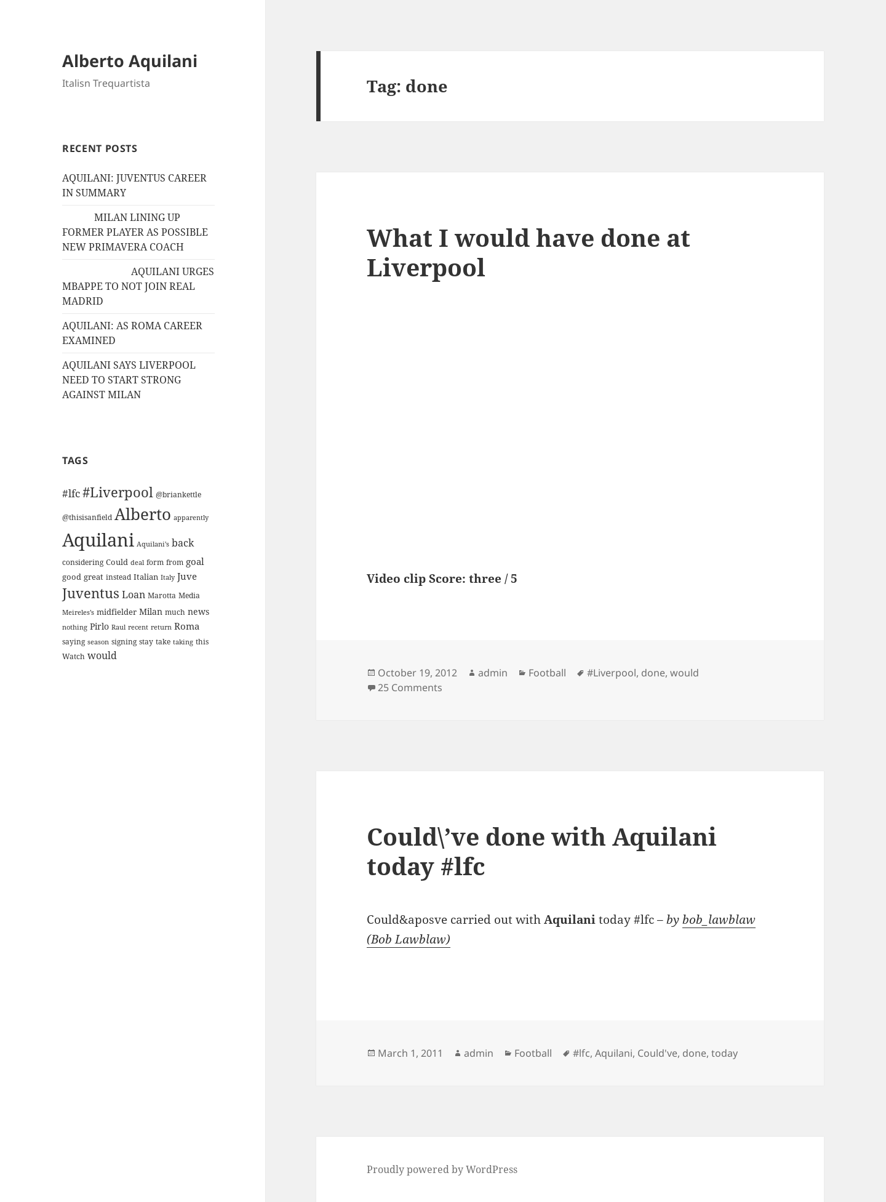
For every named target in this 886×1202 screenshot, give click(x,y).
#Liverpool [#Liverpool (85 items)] (117, 492)
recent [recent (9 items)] (138, 627)
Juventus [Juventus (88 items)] (90, 593)
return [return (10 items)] (161, 626)
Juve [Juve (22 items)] (187, 576)
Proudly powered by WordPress (442, 1169)
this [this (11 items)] (202, 641)
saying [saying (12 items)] (73, 641)
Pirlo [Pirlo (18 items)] (99, 626)
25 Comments (410, 687)
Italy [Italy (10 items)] (168, 577)
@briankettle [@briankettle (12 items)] (178, 494)
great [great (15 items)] (93, 576)
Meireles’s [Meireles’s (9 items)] (78, 612)
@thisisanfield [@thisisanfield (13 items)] (87, 517)
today (724, 1053)
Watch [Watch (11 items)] (73, 656)
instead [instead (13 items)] (118, 577)
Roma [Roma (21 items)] (186, 626)
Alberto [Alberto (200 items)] (142, 514)
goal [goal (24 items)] (195, 561)
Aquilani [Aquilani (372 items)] (98, 539)
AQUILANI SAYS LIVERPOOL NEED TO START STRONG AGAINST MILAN (129, 379)
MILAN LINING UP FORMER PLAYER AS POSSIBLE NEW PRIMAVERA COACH (135, 232)
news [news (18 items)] (198, 611)
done (653, 672)
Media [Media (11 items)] (189, 595)
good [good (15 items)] (71, 576)
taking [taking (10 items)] (183, 641)
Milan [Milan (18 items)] (150, 611)
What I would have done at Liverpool (528, 252)
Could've (657, 1053)
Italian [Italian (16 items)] (146, 576)
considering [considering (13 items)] (82, 562)
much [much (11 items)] (175, 612)
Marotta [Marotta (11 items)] (162, 595)
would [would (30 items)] (102, 655)
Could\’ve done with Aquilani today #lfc (542, 851)
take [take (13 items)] (163, 641)
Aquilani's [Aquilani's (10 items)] (153, 543)
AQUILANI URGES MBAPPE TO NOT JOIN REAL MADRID (138, 286)
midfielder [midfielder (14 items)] (117, 611)
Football (547, 672)
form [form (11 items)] (155, 562)
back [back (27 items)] (183, 543)
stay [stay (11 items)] (146, 641)
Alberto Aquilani (130, 60)
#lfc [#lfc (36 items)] (71, 493)
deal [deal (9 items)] (137, 562)
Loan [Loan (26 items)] (133, 594)
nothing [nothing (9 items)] (74, 627)
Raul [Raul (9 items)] (118, 627)
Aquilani (614, 1053)
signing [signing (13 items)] (124, 641)
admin (493, 672)
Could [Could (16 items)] (117, 561)
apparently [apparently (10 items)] (191, 517)
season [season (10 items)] (98, 641)
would (684, 672)
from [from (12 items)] (174, 562)
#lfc (581, 1053)
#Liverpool (611, 672)
